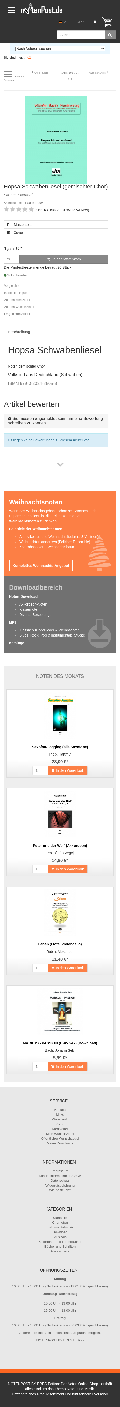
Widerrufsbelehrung (60, 1185)
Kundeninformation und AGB (60, 1176)
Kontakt (60, 1110)
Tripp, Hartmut (60, 754)
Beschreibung (19, 332)
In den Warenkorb (64, 259)
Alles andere (60, 1251)
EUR (79, 22)
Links (60, 1114)
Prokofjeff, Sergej (60, 853)
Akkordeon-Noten (33, 604)
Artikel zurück (41, 72)
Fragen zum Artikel (17, 314)
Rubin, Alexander (60, 952)
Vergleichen (12, 286)
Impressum (60, 1171)
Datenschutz (60, 1180)
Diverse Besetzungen (36, 615)
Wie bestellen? (60, 1190)
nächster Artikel (98, 72)
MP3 (12, 622)
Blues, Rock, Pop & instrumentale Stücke (52, 635)
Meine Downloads (60, 1143)
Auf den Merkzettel (17, 300)
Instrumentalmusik (60, 1227)
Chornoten (60, 1223)
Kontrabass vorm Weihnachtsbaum (47, 547)
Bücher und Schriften (60, 1247)
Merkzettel (60, 1129)
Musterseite (19, 224)
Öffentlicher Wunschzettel (60, 1138)
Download (60, 1232)
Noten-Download (23, 596)
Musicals (60, 1237)
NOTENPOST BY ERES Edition (60, 1340)
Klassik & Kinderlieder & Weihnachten (49, 630)
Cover (15, 232)
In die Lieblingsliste (17, 293)
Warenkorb (60, 1119)
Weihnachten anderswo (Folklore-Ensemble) (54, 542)
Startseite (60, 1218)
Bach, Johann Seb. (60, 1050)
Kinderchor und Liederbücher (60, 1242)
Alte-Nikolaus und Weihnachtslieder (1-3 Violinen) (58, 537)
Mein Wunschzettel (60, 1134)
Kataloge (16, 643)
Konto (60, 1124)
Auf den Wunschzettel (19, 307)
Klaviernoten (29, 609)
